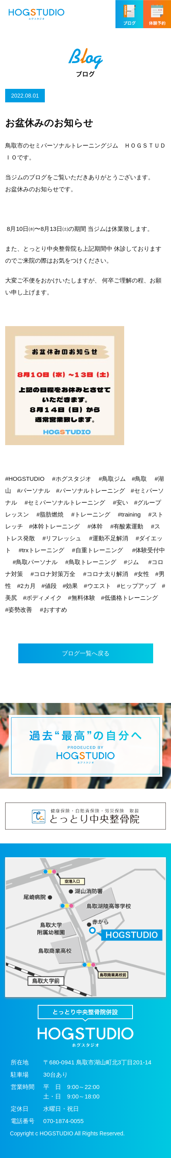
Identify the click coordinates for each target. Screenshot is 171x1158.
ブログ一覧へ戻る (86, 653)
